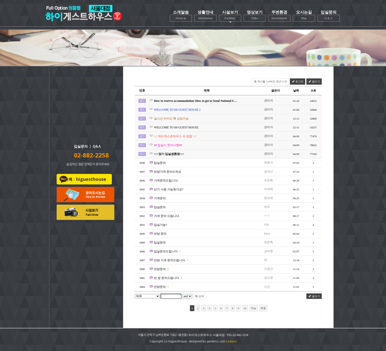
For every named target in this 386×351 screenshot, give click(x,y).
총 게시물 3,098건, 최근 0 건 (270, 81)
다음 (253, 308)
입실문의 (329, 16)
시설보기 (230, 16)
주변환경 (279, 16)
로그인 (297, 81)
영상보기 (255, 16)
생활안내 (205, 16)
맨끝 (263, 308)
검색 (199, 296)
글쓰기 (314, 81)
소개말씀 (181, 16)
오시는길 (304, 16)
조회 (313, 90)
